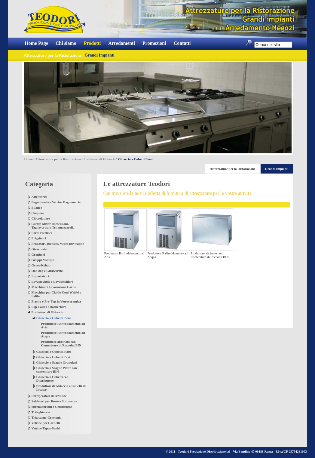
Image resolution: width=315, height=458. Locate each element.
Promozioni (154, 43)
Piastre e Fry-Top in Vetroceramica (56, 301)
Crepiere (38, 213)
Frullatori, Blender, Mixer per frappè (58, 243)
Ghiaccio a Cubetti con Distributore (52, 378)
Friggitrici (39, 238)
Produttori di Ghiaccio (99, 159)
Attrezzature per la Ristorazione (58, 159)
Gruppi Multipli (43, 260)
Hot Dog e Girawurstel (48, 270)
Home (28, 159)
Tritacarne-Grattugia (47, 417)
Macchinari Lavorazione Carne (54, 287)
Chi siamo (66, 43)
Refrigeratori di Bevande (49, 396)
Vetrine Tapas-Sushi (46, 428)
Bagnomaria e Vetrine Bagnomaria (56, 202)
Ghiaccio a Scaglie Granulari (56, 362)
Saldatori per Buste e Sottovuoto (54, 401)
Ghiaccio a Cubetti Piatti (53, 351)
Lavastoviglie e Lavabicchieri (52, 281)
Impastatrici (40, 276)
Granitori (38, 254)
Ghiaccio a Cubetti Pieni (53, 318)
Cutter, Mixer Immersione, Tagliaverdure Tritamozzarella (53, 225)
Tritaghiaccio (41, 412)
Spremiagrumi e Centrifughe (52, 406)
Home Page (36, 43)
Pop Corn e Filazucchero (49, 307)
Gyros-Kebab (41, 265)
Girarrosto (39, 249)
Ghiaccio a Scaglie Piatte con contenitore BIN (56, 369)
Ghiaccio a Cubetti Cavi (53, 357)
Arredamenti (121, 43)
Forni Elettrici (42, 233)
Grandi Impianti (99, 55)
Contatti (182, 43)
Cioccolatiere (41, 218)
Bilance (37, 207)
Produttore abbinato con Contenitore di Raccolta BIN (61, 343)
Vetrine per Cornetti (46, 423)
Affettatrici (39, 196)
